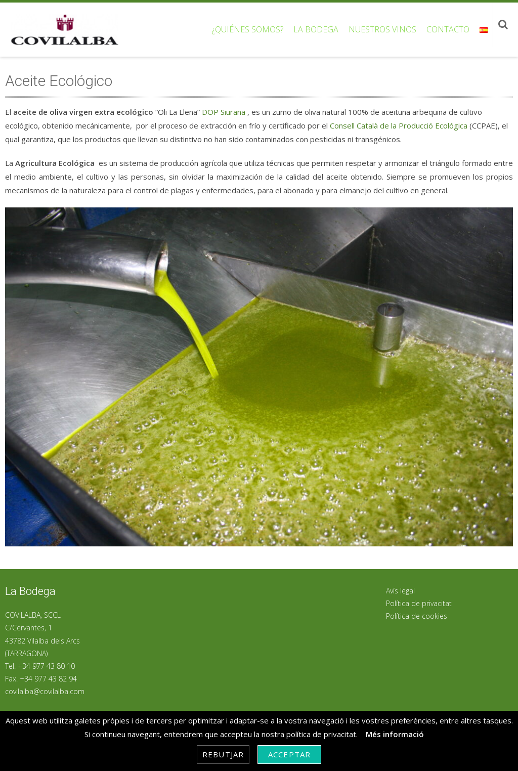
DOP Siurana (223, 112)
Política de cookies (416, 616)
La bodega (315, 29)
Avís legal (400, 590)
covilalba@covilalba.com (44, 691)
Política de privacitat (419, 603)
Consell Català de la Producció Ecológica (398, 125)
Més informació (395, 734)
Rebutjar (223, 754)
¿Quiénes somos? (247, 29)
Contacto (447, 29)
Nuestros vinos (382, 29)
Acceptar (289, 754)
